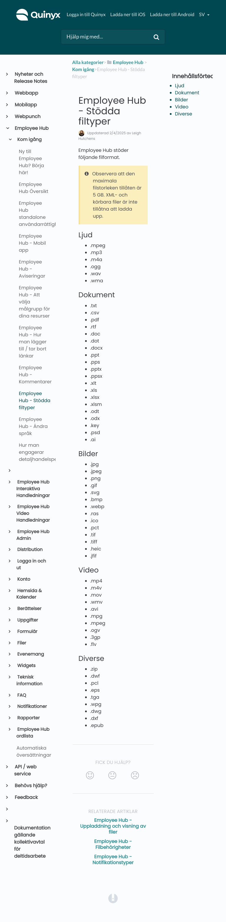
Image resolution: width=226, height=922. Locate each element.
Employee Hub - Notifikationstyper (113, 859)
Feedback (26, 797)
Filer (21, 643)
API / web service (25, 770)
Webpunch (27, 116)
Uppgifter (27, 620)
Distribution (29, 550)
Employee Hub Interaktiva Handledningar (33, 489)
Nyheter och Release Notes (30, 78)
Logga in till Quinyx (86, 14)
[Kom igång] (83, 69)
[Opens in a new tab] (113, 898)
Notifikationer (31, 706)
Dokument (187, 92)
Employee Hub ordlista (32, 732)
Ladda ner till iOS (127, 14)
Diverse (183, 113)
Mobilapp (25, 104)
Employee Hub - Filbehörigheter (113, 844)
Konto (23, 579)
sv (202, 14)
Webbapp (26, 93)
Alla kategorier (88, 62)
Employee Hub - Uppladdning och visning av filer (113, 826)
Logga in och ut (31, 564)
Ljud (180, 85)
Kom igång (29, 140)
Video (182, 106)
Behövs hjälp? (30, 785)
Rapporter (28, 718)
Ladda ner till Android (172, 14)
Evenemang (30, 654)
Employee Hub (31, 128)
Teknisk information (29, 680)
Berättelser (28, 609)
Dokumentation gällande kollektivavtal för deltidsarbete (32, 841)
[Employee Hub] (124, 62)
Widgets (26, 666)
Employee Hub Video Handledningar (33, 513)
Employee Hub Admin (32, 535)
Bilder (181, 99)
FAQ (21, 695)
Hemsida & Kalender (29, 594)
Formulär (26, 632)
